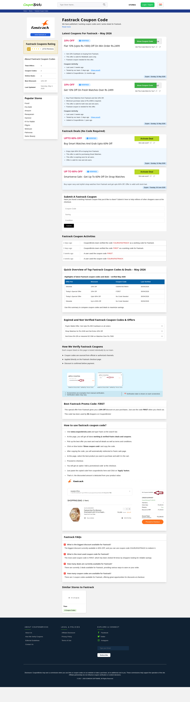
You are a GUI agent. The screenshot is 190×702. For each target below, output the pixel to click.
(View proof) (95, 70)
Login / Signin (147, 5)
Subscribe (104, 670)
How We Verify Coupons (34, 651)
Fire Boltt (28, 107)
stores (31, 11)
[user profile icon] (147, 4)
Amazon (28, 111)
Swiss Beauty (30, 136)
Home (25, 11)
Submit (69, 226)
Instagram (104, 655)
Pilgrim (27, 125)
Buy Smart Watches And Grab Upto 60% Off (88, 143)
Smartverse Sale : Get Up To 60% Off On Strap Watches (94, 176)
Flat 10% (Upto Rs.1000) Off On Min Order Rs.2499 (92, 45)
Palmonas (28, 132)
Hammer (28, 118)
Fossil (27, 103)
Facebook (104, 648)
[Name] (104, 5)
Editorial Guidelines (32, 655)
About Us (28, 648)
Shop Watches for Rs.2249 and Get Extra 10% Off (84, 331)
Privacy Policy (67, 651)
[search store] (82, 4)
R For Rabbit (30, 122)
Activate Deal (147, 139)
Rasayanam (29, 114)
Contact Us (29, 659)
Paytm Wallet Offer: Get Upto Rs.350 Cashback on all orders (89, 326)
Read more (66, 27)
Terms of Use (66, 655)
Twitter (102, 651)
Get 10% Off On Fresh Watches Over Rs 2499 (88, 90)
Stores (132, 5)
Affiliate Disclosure (68, 648)
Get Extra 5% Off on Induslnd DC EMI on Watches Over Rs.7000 (90, 337)
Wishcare (28, 129)
